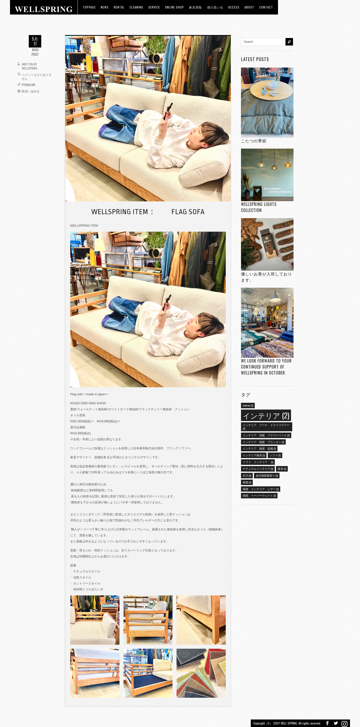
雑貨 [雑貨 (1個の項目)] (247, 482)
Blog (25, 91)
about (249, 7)
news (105, 7)
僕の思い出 (215, 7)
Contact (266, 7)
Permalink (28, 85)
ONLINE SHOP (174, 7)
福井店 (35, 91)
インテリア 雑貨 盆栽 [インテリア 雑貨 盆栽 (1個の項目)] (259, 448)
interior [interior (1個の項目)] (248, 405)
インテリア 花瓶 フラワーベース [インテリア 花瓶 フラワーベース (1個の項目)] (266, 435)
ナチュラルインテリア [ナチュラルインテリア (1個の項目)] (258, 469)
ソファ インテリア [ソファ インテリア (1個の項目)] (258, 462)
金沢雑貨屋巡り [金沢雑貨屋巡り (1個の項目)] (267, 475)
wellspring (29, 68)
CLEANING (136, 7)
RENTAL (119, 7)
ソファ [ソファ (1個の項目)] (275, 455)
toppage (89, 7)
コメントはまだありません (37, 76)
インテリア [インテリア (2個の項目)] (266, 415)
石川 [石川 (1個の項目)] (247, 475)
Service (154, 7)
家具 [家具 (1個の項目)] (282, 469)
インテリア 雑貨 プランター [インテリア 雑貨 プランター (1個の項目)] (263, 442)
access (234, 7)
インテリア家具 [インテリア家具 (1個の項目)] (254, 455)
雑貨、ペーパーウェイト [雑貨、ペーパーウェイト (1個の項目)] (259, 495)
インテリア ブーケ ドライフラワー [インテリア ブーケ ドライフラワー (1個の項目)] (266, 426)
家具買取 (195, 7)
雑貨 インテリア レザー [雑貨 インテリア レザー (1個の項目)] (260, 489)
